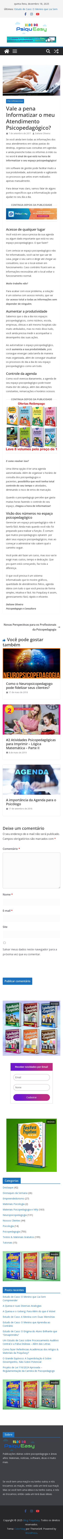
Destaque (8, 1187)
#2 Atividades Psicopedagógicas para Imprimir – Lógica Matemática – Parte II (31, 744)
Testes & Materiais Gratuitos (18, 1237)
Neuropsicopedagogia (15, 1215)
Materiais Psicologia (14, 1204)
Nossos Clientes (11, 1220)
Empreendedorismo (13, 1198)
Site (5, 927)
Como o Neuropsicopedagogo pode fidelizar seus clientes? (29, 685)
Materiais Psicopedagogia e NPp (20, 1209)
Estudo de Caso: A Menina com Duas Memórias (29, 1316)
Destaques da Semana (15, 1193)
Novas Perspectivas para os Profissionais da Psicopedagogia (32, 627)
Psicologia (8, 1226)
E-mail (8, 911)
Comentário (11, 849)
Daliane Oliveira (42, 133)
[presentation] (25, 969)
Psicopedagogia (15, 101)
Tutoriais (7, 1242)
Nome (8, 894)
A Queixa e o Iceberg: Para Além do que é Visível (29, 1311)
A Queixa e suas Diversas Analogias (22, 1305)
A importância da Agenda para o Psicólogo (31, 802)
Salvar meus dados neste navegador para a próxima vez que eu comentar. (30, 952)
